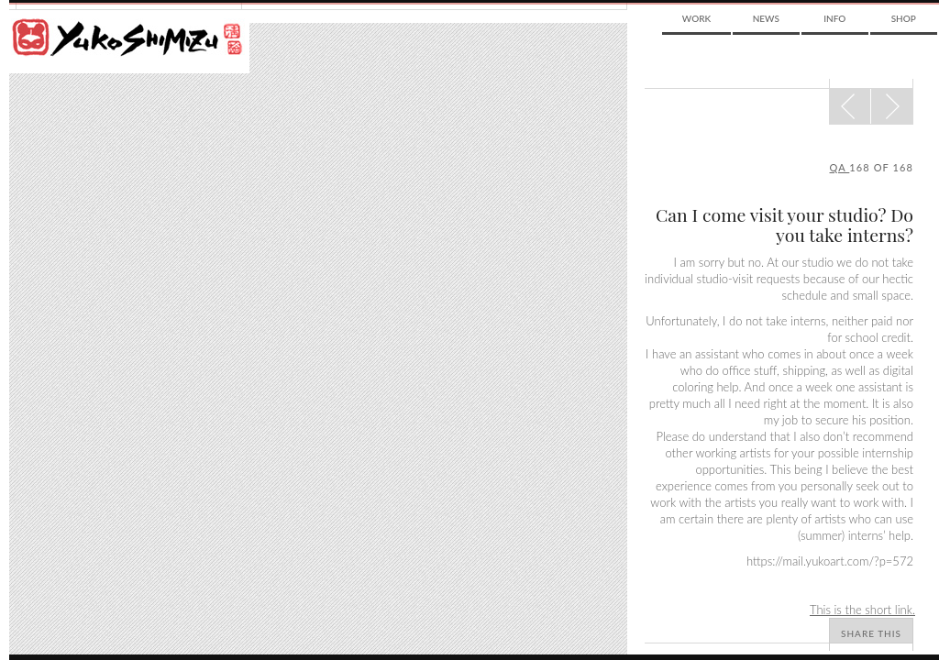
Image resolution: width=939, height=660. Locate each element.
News (766, 18)
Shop (903, 18)
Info (834, 18)
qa (840, 167)
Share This (871, 633)
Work (696, 18)
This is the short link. (862, 609)
